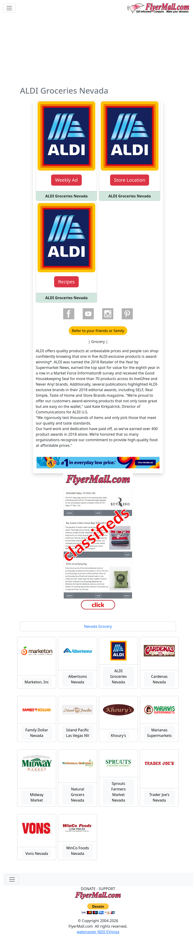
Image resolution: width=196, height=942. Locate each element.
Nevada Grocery (98, 626)
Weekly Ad (66, 180)
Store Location (129, 180)
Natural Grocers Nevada (78, 795)
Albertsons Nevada (77, 679)
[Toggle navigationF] (12, 879)
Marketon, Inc (37, 682)
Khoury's (118, 735)
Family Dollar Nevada (36, 732)
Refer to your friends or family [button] (98, 330)
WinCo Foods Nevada (77, 850)
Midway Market (36, 797)
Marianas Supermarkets (159, 732)
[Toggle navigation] (9, 8)
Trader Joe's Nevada (159, 797)
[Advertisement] (98, 51)
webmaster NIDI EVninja (98, 931)
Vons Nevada (36, 853)
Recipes (66, 282)
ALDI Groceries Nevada (118, 676)
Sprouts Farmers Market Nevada (118, 792)
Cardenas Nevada (159, 679)
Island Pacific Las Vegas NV (77, 732)
